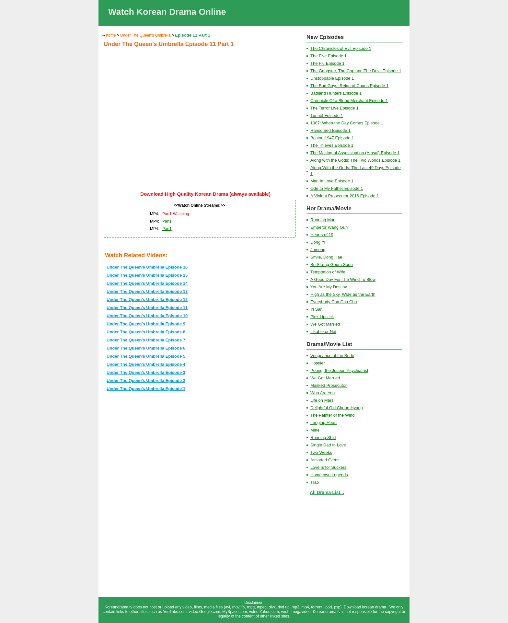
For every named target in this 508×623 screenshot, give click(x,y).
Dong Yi (317, 242)
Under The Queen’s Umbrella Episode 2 (146, 380)
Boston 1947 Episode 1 (332, 137)
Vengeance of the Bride (332, 355)
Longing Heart (323, 422)
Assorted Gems (325, 459)
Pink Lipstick (322, 316)
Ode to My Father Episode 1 (336, 188)
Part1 (167, 221)
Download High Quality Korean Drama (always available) (205, 194)
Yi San (316, 309)
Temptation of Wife (327, 272)
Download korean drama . (366, 607)
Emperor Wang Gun (329, 227)
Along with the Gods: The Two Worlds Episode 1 (355, 160)
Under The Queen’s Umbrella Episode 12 (147, 299)
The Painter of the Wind (332, 415)
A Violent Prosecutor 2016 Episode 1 (344, 195)
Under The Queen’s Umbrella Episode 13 (147, 291)
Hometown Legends (329, 474)
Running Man (322, 219)
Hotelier (317, 363)
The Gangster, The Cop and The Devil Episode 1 (355, 70)
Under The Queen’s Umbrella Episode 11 (147, 307)
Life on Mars (322, 400)
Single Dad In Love (328, 445)
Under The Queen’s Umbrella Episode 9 (146, 323)
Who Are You (322, 392)
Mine (314, 430)
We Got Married (325, 324)
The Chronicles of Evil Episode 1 (340, 48)
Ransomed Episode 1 (330, 130)
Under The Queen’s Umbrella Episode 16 (147, 267)
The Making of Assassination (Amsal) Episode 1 (354, 152)
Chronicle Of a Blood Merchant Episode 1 (349, 100)
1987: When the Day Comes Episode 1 (346, 123)
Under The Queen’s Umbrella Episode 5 (146, 356)
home (111, 35)
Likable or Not (323, 331)
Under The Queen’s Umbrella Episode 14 (147, 283)
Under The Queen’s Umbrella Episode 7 (146, 340)
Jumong (317, 249)
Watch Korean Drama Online (167, 12)
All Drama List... (327, 492)
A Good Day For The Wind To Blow (342, 279)
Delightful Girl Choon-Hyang (336, 407)
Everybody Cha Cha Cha (333, 301)
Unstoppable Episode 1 (332, 78)
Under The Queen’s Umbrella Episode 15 (147, 275)
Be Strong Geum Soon (331, 264)
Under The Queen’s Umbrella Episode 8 (146, 331)
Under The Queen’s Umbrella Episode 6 (146, 348)
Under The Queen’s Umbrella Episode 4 (146, 364)
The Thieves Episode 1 (331, 145)
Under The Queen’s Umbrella (145, 35)
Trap (314, 482)
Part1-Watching (175, 214)
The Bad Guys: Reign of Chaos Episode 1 (349, 85)
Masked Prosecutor (328, 385)
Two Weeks (321, 452)
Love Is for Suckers (328, 467)
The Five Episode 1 (328, 55)
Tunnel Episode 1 (326, 115)
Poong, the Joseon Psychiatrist (339, 370)
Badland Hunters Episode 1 (336, 93)
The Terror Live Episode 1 (334, 108)
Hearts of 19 (321, 234)
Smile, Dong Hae (326, 257)
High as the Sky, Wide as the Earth (342, 294)
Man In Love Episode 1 (331, 181)
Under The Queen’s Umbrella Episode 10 (147, 315)
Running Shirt (323, 437)
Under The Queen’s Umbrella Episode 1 (146, 388)
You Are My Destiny (328, 286)
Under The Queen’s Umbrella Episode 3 (146, 372)
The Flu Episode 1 (327, 63)
